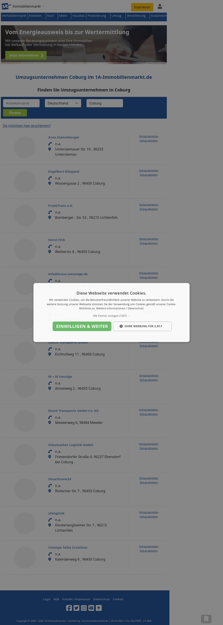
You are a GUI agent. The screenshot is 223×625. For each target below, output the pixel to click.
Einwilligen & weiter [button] (82, 326)
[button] (111, 316)
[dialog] (112, 312)
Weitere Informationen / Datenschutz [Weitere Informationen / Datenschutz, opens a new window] (120, 308)
